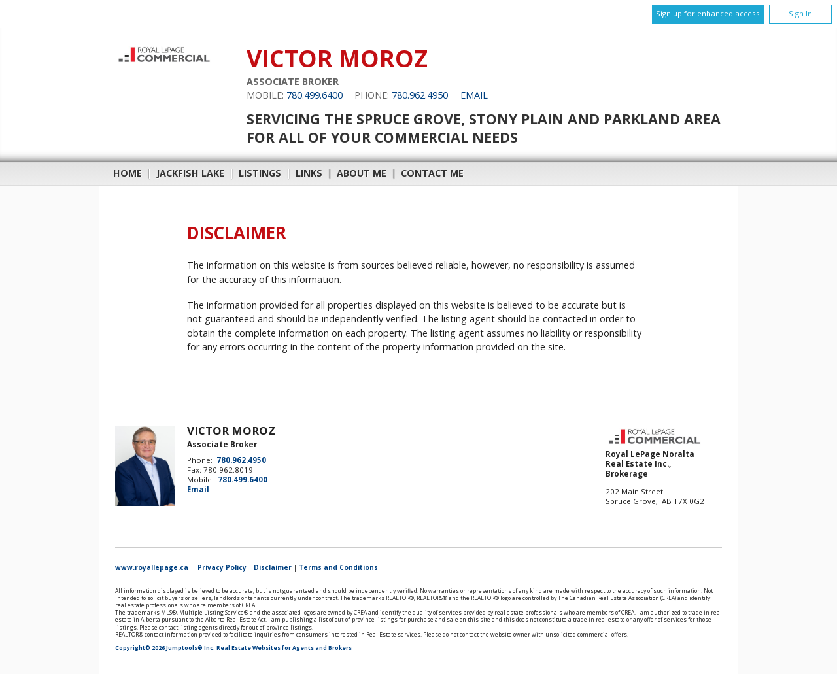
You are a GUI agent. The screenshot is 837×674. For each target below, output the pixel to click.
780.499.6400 (314, 95)
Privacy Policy (222, 567)
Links (309, 173)
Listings (260, 173)
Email (474, 95)
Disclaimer (273, 567)
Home (127, 173)
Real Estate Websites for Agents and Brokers (284, 648)
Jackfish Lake (190, 173)
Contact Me (432, 173)
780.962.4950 (420, 95)
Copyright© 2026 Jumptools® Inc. (165, 648)
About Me (361, 173)
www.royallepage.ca (151, 567)
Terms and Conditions (338, 567)
